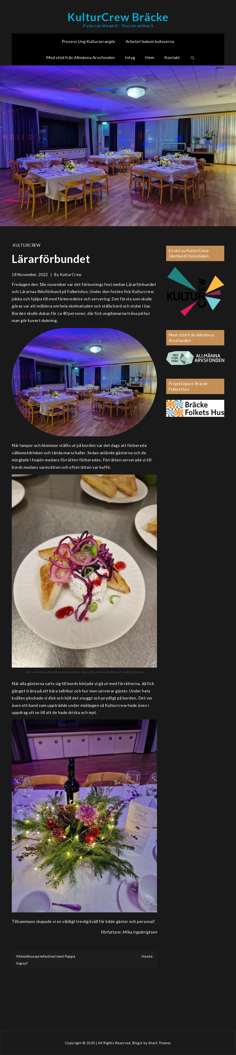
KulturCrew (26, 245)
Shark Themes (159, 1043)
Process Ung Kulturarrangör (88, 41)
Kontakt (172, 57)
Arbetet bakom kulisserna (150, 41)
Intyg (130, 57)
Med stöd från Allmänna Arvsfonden (80, 57)
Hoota (147, 956)
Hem (149, 57)
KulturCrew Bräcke (118, 16)
